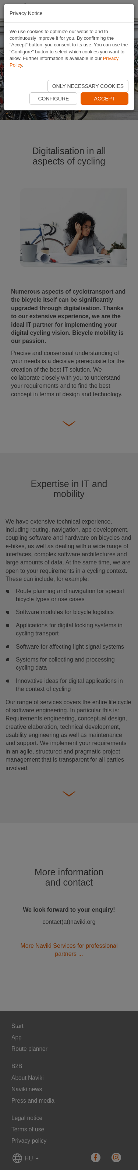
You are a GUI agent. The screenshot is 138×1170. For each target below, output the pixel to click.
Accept (104, 99)
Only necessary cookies (88, 86)
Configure (53, 99)
